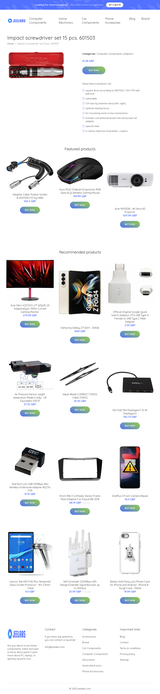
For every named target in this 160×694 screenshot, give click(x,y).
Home (10, 43)
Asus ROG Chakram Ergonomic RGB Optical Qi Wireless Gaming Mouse (80, 191)
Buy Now (94, 70)
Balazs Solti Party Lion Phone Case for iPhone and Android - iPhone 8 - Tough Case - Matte (130, 585)
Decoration (88, 659)
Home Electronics (66, 20)
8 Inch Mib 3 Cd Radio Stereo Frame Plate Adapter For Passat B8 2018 (80, 497)
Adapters (128, 53)
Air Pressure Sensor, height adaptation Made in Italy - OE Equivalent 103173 (30, 397)
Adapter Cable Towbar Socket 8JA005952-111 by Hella (30, 196)
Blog (132, 19)
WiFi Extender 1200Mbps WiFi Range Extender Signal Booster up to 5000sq (80, 585)
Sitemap (124, 659)
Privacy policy (127, 654)
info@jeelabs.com (55, 646)
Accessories (89, 636)
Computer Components (37, 20)
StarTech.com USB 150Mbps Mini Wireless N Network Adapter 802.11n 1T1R (29, 487)
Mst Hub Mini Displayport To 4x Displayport (130, 412)
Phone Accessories (112, 20)
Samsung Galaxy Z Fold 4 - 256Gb (80, 327)
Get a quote (115, 5)
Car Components (90, 20)
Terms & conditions (130, 648)
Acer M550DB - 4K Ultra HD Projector (130, 210)
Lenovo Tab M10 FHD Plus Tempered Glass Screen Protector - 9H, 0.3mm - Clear (29, 585)
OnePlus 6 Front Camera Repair (130, 495)
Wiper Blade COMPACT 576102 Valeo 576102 (80, 396)
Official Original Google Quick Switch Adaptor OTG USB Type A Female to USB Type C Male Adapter (130, 317)
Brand (145, 19)
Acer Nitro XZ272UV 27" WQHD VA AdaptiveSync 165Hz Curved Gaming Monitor (30, 308)
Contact (124, 642)
